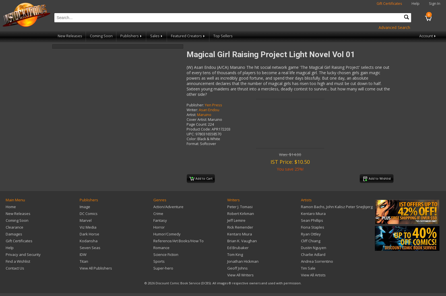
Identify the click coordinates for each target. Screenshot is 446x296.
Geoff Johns (237, 268)
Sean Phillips (312, 220)
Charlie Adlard (313, 254)
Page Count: (197, 124)
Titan (84, 261)
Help (416, 3)
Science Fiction (165, 254)
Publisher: (195, 105)
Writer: (192, 109)
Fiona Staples (312, 227)
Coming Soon (101, 36)
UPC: (191, 134)
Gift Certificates (389, 3)
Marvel (86, 220)
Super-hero (163, 268)
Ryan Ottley (311, 234)
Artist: (191, 114)
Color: (192, 138)
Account (428, 36)
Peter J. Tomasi (240, 206)
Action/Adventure (168, 206)
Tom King (235, 254)
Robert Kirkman (240, 213)
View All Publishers (96, 268)
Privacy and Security (23, 254)
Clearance (14, 227)
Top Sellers (223, 36)
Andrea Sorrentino (317, 261)
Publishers (131, 36)
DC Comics (89, 213)
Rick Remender (240, 227)
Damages (14, 234)
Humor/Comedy (167, 234)
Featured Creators (188, 36)
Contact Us (15, 268)
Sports (159, 261)
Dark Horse (89, 234)
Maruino (204, 114)
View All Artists (313, 275)
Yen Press (213, 105)
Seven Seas (90, 247)
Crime (158, 213)
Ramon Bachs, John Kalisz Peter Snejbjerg (337, 206)
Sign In (434, 3)
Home (11, 206)
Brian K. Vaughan (242, 240)
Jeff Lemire (236, 220)
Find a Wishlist (18, 261)
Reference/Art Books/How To (178, 240)
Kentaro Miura (239, 234)
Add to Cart (200, 178)
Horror (159, 227)
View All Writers (240, 275)
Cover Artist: (197, 119)
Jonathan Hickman (243, 261)
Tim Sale (308, 268)
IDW (83, 254)
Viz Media (88, 227)
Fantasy (160, 220)
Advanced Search (394, 27)
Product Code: (199, 129)
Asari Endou (209, 109)
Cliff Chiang (310, 240)
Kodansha (89, 240)
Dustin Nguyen (313, 247)
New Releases (70, 36)
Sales (156, 36)
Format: (193, 143)
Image (85, 206)
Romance (161, 247)
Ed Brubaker (238, 247)
